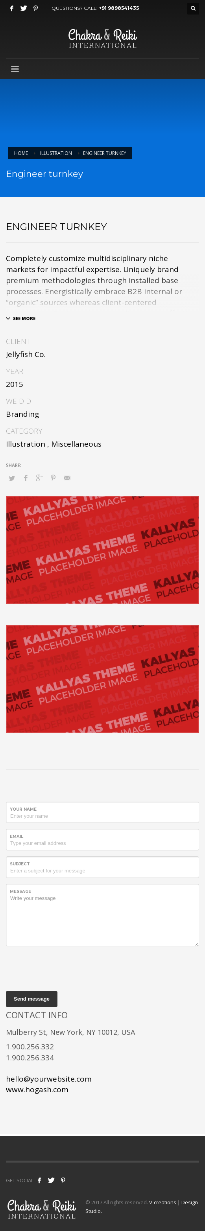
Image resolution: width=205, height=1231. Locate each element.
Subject (20, 864)
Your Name (23, 809)
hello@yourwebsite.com (49, 1079)
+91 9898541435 (119, 8)
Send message (32, 999)
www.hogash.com (37, 1089)
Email (16, 836)
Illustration (25, 444)
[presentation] (66, 967)
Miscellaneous (76, 444)
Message (20, 891)
